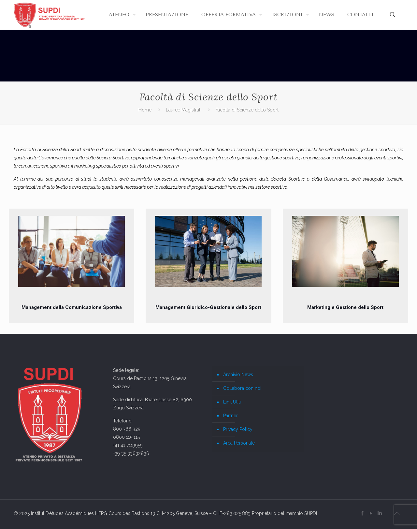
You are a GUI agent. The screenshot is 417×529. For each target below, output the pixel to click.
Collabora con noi (242, 388)
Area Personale (239, 443)
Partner (230, 415)
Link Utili (232, 401)
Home (144, 109)
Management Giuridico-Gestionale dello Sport (208, 307)
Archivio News (238, 374)
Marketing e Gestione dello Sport (345, 307)
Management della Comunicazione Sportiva (72, 307)
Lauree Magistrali (183, 109)
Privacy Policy (237, 429)
